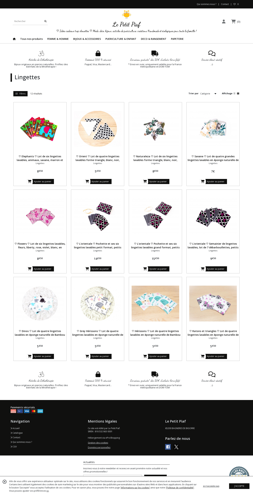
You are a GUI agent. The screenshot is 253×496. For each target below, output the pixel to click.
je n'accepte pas (211, 486)
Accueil (15, 428)
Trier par (194, 93)
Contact (225, 4)
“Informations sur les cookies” (135, 487)
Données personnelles (99, 447)
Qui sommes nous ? (21, 442)
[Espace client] (223, 21)
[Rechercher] (45, 21)
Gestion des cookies (98, 442)
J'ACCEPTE (239, 486)
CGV (14, 446)
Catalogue (17, 432)
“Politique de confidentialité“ (180, 487)
